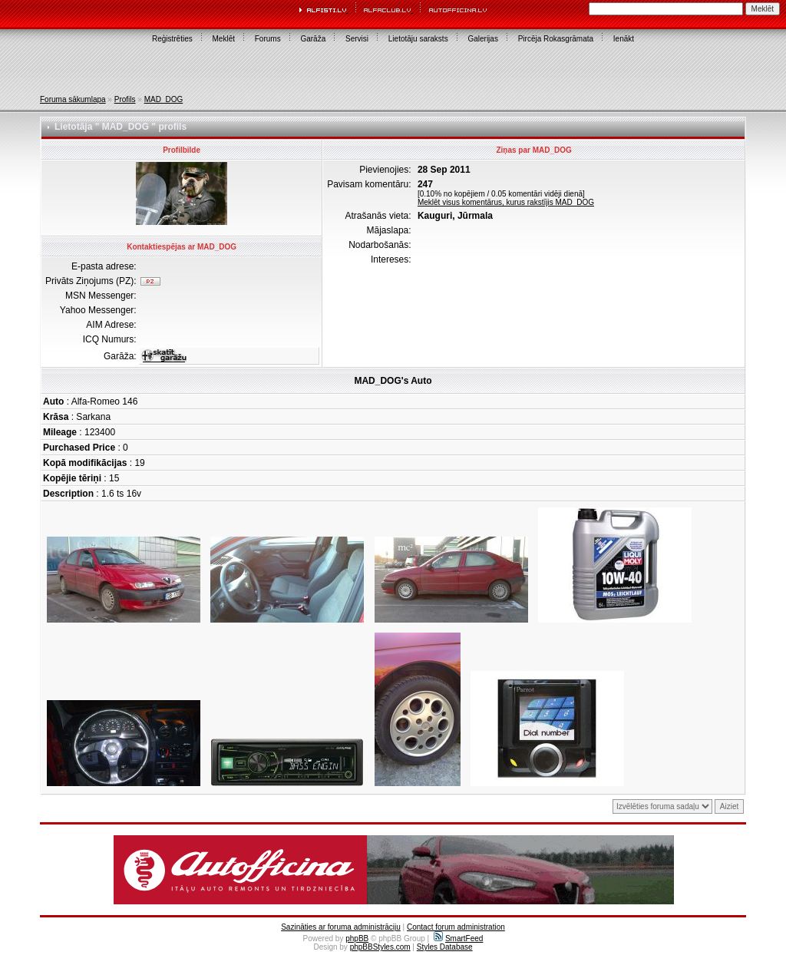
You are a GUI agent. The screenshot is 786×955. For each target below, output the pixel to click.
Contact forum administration (456, 927)
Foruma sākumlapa (73, 99)
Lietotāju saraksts (418, 39)
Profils (125, 99)
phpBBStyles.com (380, 947)
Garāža (312, 39)
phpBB (356, 938)
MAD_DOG (163, 99)
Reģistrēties (172, 39)
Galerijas (482, 39)
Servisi (356, 39)
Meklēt (224, 39)
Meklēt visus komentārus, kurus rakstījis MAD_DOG (506, 202)
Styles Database (445, 947)
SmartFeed (458, 938)
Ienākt (623, 39)
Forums (268, 39)
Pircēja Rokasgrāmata (555, 39)
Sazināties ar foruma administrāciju (341, 927)
